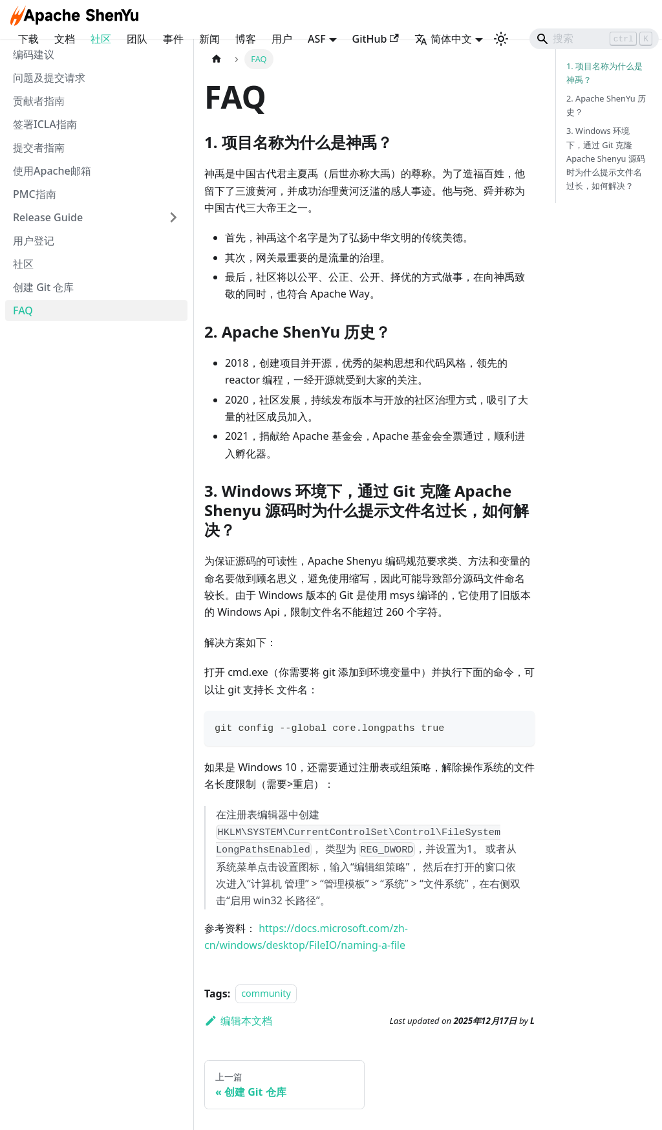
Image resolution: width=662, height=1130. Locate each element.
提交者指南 (39, 147)
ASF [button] (317, 39)
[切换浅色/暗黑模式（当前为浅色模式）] (501, 38)
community (266, 994)
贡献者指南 (39, 101)
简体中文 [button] (443, 39)
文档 (64, 39)
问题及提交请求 (49, 78)
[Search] (594, 38)
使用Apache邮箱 (52, 171)
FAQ (23, 310)
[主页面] (216, 59)
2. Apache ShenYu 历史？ (606, 105)
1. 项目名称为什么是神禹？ (604, 72)
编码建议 (33, 54)
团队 (137, 39)
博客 (245, 39)
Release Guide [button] (48, 217)
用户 (282, 39)
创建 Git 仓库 (43, 287)
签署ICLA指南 (45, 124)
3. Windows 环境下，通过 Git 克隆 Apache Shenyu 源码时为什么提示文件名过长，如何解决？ (605, 158)
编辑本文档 (238, 1021)
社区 (101, 39)
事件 (173, 39)
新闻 (209, 39)
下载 (28, 39)
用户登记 (33, 241)
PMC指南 (34, 194)
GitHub (375, 39)
